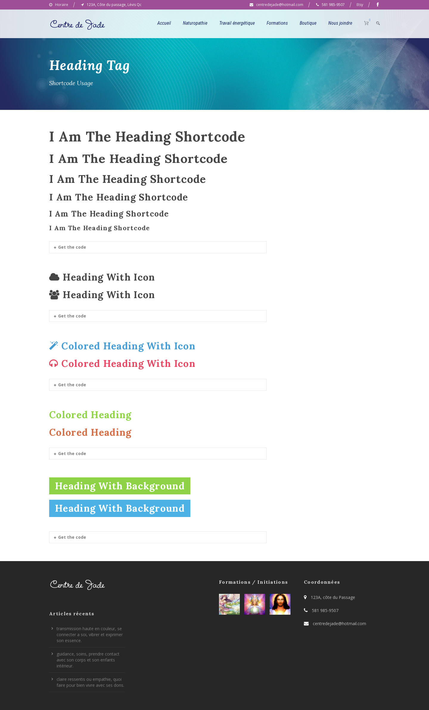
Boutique (308, 23)
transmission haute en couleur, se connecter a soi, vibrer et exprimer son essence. (90, 634)
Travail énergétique (237, 23)
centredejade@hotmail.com (279, 4)
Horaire (61, 4)
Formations (277, 23)
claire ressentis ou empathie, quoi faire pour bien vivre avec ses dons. (90, 682)
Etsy (360, 4)
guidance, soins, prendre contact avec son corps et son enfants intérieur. (88, 660)
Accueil (164, 23)
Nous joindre (340, 23)
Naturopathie (195, 23)
